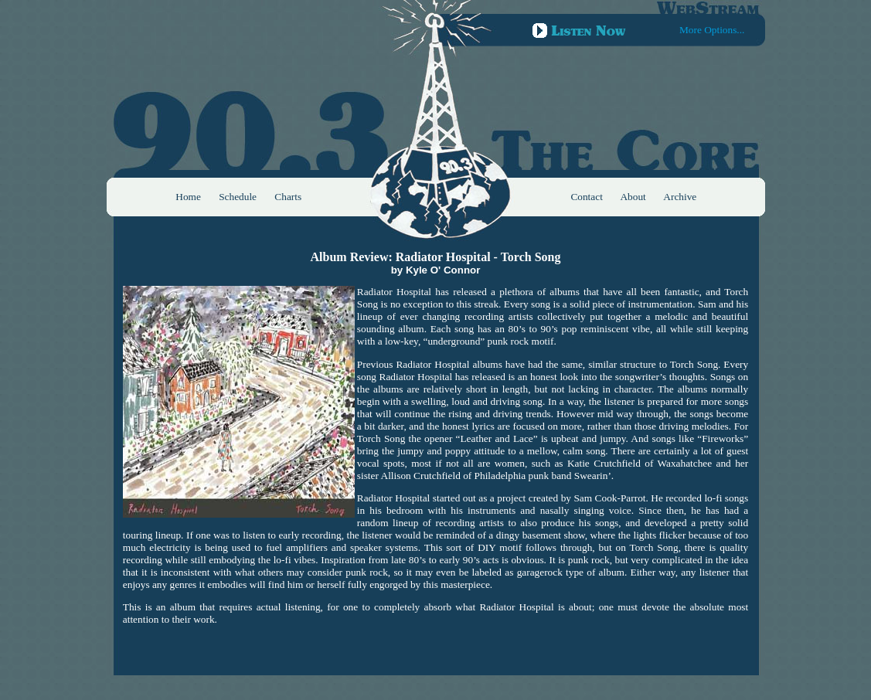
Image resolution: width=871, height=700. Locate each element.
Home (188, 196)
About (632, 196)
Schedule (238, 196)
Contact (586, 196)
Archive (679, 196)
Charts (287, 196)
